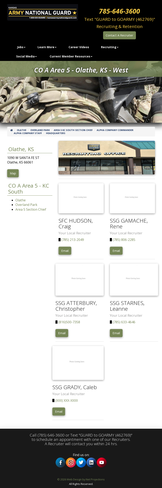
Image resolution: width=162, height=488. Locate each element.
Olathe (21, 130)
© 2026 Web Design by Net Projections (81, 479)
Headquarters (55, 133)
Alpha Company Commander (115, 130)
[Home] (11, 130)
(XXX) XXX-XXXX (66, 400)
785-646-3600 (119, 11)
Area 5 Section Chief (30, 209)
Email (65, 251)
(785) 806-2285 (123, 239)
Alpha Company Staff (28, 133)
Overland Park (40, 130)
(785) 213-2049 (72, 239)
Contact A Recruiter (119, 35)
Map (13, 173)
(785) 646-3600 (51, 435)
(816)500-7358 (68, 322)
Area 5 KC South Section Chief (73, 130)
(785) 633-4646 (123, 322)
